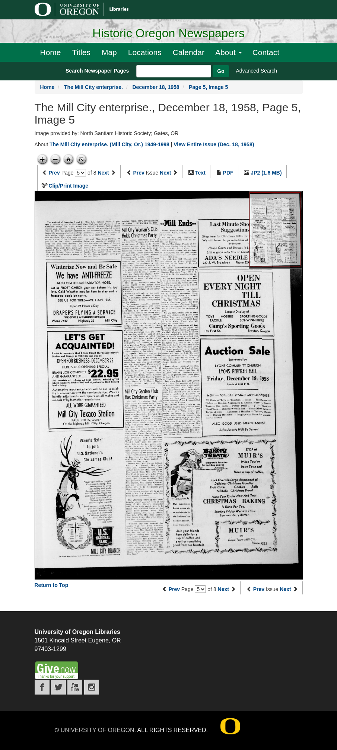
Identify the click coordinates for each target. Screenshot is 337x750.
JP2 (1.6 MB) (266, 173)
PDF (228, 173)
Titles (81, 52)
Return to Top (52, 585)
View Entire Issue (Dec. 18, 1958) (214, 144)
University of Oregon (97, 730)
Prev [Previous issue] (138, 173)
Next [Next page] (103, 173)
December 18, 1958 (155, 87)
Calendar (188, 52)
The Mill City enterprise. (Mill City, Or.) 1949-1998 (109, 144)
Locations (145, 52)
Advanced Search (256, 71)
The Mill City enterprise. (93, 87)
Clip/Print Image (68, 186)
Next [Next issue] (165, 173)
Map (109, 52)
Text (200, 173)
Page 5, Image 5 (208, 87)
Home (50, 52)
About (228, 52)
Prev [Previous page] (54, 173)
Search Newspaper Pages (97, 71)
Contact (265, 52)
